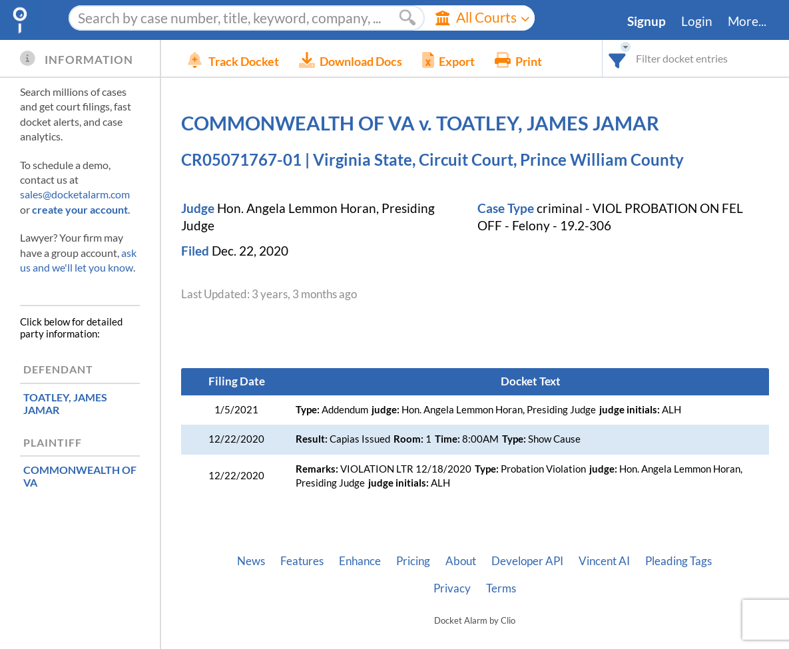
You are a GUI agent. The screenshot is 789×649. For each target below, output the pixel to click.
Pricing (413, 561)
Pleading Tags (678, 561)
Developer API (527, 561)
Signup (646, 21)
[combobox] (617, 58)
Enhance (360, 561)
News (251, 561)
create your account (80, 209)
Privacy (452, 588)
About (460, 561)
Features (302, 561)
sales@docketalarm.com (75, 194)
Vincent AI (604, 561)
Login (696, 21)
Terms (501, 588)
